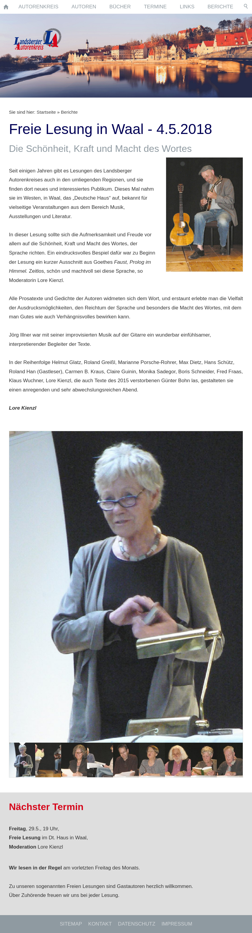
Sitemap (71, 924)
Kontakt (100, 924)
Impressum (177, 924)
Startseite (46, 112)
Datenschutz (136, 924)
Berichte (69, 112)
